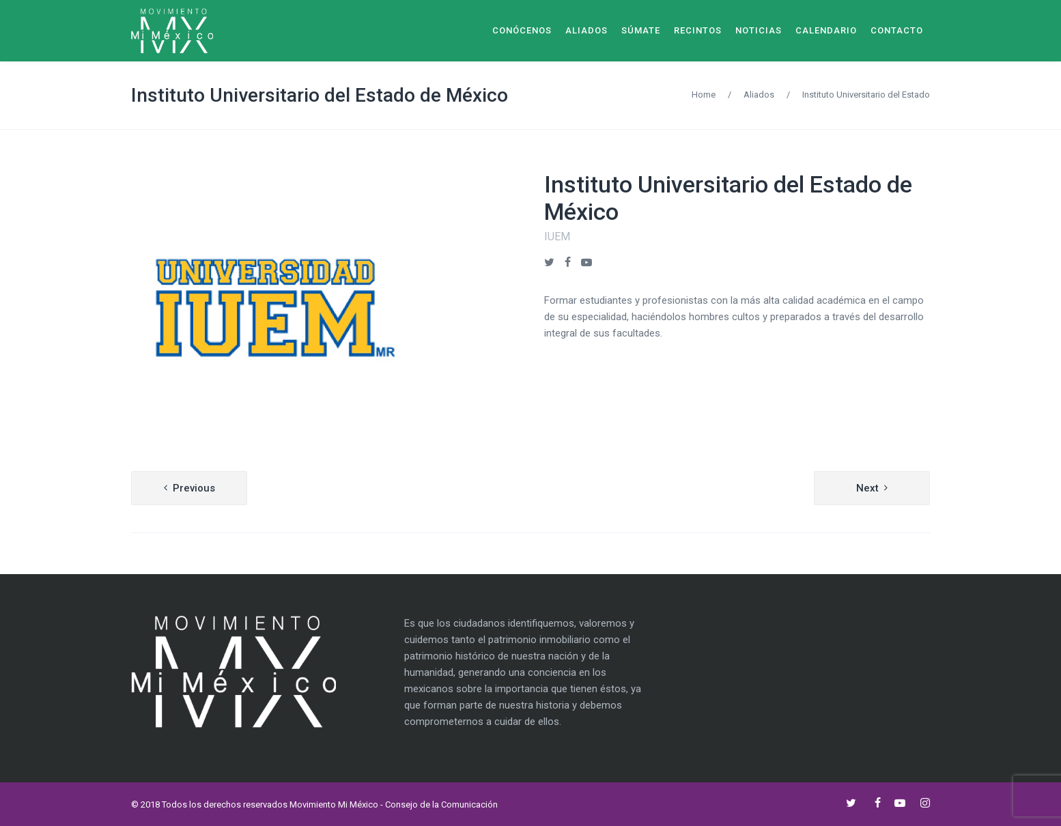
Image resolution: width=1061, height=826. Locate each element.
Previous (194, 488)
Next (867, 488)
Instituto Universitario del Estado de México (319, 95)
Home (704, 94)
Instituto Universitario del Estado (866, 94)
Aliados (759, 94)
